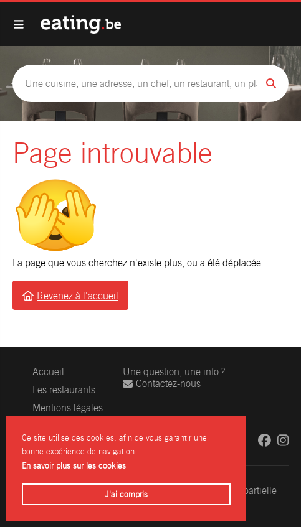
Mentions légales (67, 408)
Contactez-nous (162, 383)
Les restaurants (63, 390)
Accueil (48, 372)
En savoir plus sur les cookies (74, 465)
